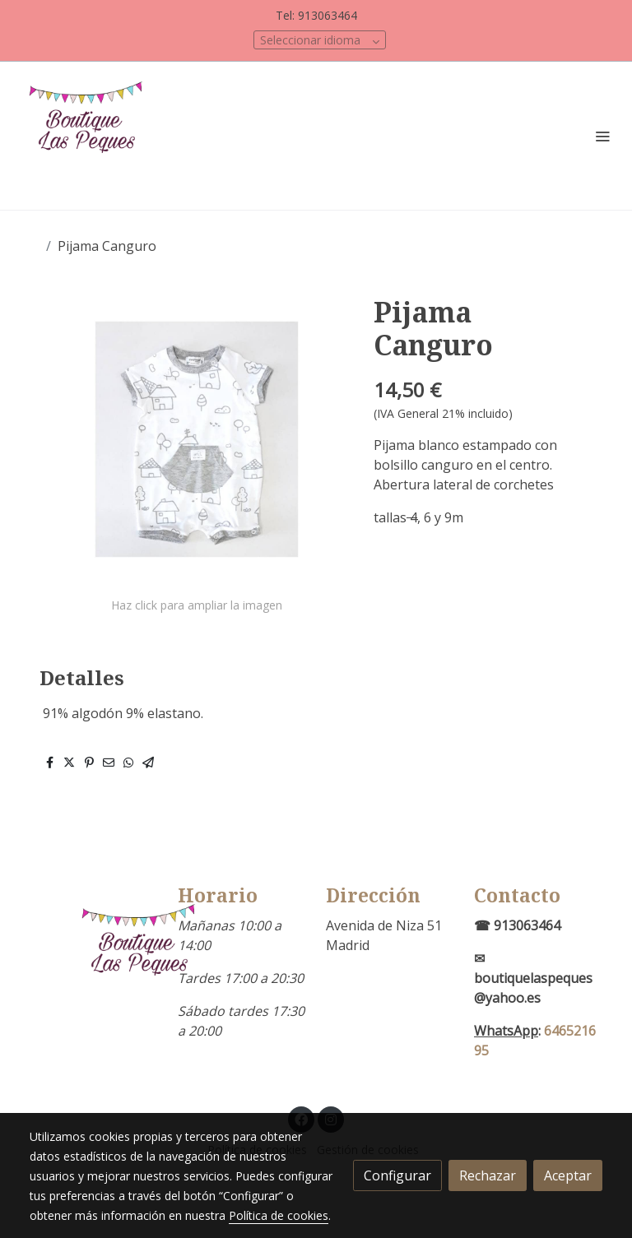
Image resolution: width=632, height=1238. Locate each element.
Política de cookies (278, 1215)
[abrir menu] (602, 136)
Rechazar (487, 1175)
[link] (90, 136)
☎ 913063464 (517, 925)
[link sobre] (93, 958)
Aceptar (568, 1175)
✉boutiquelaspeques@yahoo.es (533, 978)
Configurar (397, 1175)
